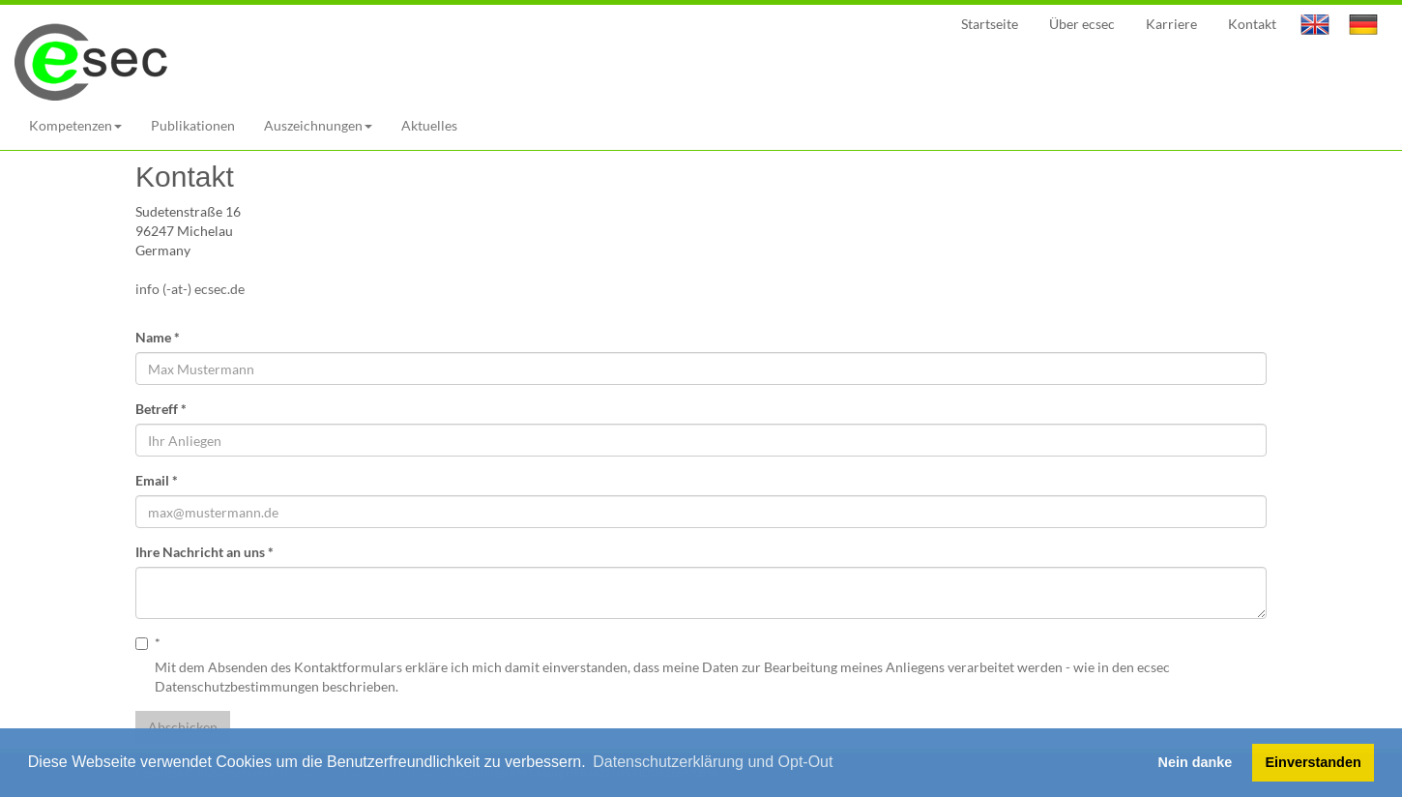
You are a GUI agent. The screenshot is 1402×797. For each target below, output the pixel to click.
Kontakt (1252, 23)
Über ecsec (1082, 23)
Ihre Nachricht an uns (204, 552)
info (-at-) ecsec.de (192, 288)
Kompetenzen (75, 125)
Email (156, 480)
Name (157, 337)
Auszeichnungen (318, 125)
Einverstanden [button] (1313, 762)
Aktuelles (429, 125)
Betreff (161, 408)
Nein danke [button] (1195, 762)
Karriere (1171, 23)
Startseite (989, 23)
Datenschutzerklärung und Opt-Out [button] (712, 761)
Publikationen (193, 125)
